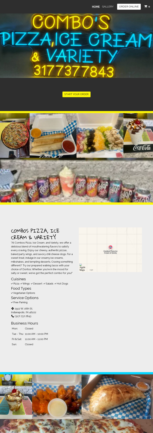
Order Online (129, 6)
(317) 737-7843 (21, 316)
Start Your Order (76, 94)
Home (96, 6)
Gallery (108, 6)
